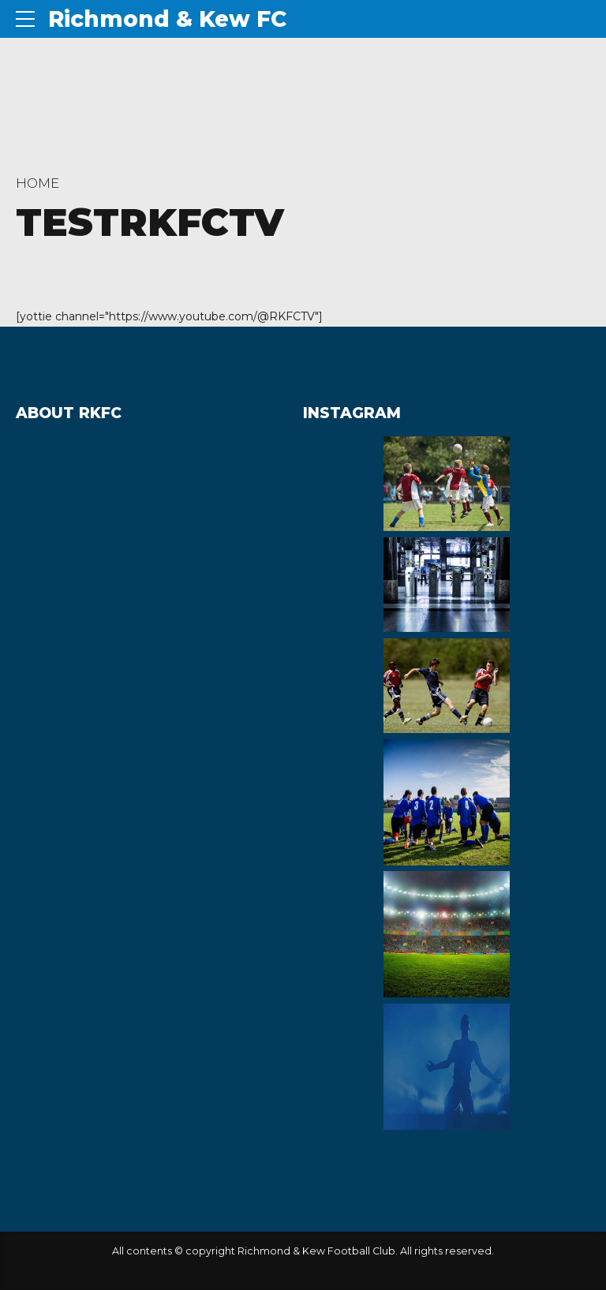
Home (37, 183)
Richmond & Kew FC (167, 19)
